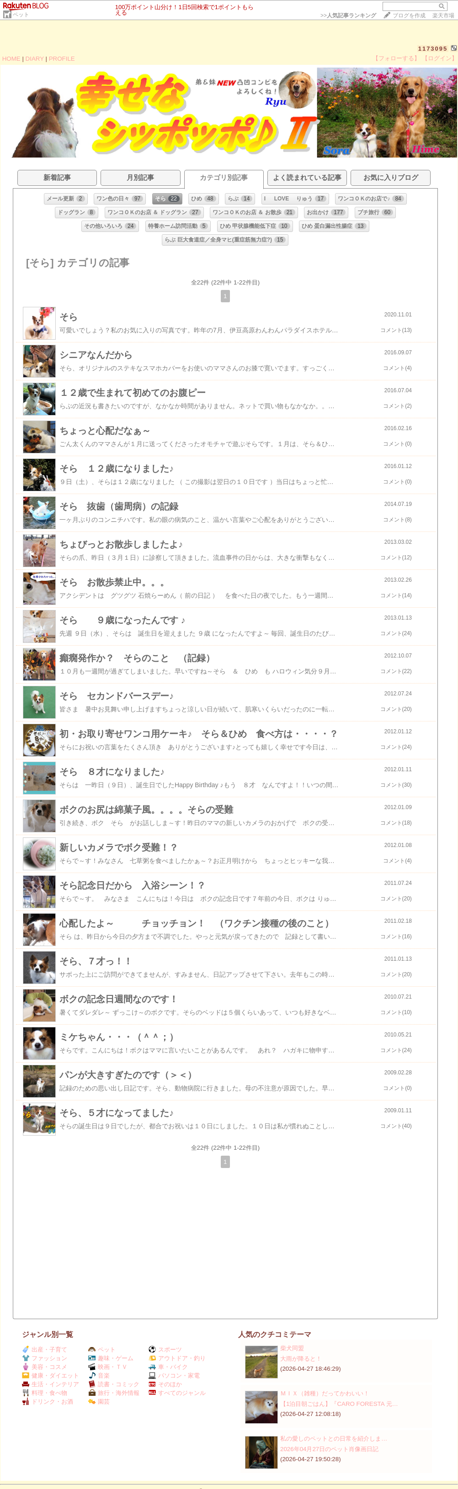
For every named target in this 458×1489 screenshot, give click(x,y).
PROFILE (62, 58)
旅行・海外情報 (113, 1392)
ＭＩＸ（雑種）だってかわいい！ (324, 1393)
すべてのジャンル (177, 1392)
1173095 (433, 48)
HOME (11, 58)
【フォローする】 (396, 58)
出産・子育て (44, 1349)
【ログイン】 (440, 58)
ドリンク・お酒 (47, 1401)
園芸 (99, 1401)
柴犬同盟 (292, 1348)
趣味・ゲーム (110, 1358)
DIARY (35, 58)
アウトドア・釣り (177, 1358)
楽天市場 (443, 15)
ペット (21, 14)
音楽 (99, 1375)
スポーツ (165, 1349)
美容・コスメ (44, 1366)
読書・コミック (113, 1384)
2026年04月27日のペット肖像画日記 (329, 1449)
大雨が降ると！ (301, 1358)
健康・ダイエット (50, 1375)
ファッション (44, 1358)
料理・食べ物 (44, 1392)
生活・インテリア (50, 1384)
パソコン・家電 (174, 1375)
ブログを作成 (409, 15)
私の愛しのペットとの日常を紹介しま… (333, 1438)
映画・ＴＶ (108, 1366)
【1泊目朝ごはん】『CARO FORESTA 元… (339, 1403)
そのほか (165, 1384)
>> (348, 15)
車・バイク (168, 1366)
